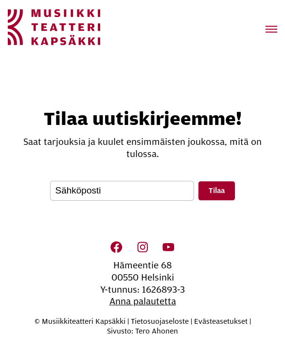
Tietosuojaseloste (160, 321)
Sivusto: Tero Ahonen (142, 331)
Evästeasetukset (221, 321)
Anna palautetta (142, 301)
